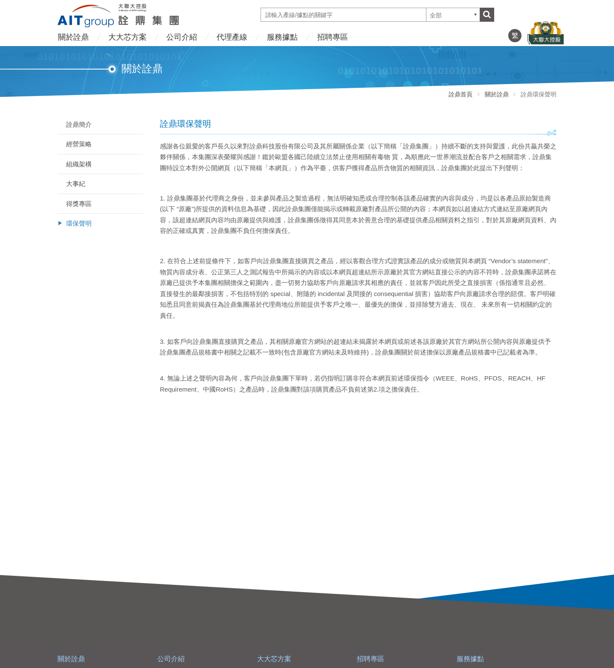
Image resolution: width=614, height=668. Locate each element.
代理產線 (232, 37)
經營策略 (79, 144)
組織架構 (79, 164)
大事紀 (75, 183)
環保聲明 (79, 223)
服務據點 (282, 37)
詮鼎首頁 (460, 94)
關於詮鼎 (73, 37)
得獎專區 (79, 203)
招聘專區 (332, 37)
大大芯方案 (127, 37)
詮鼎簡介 (79, 124)
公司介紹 (181, 37)
